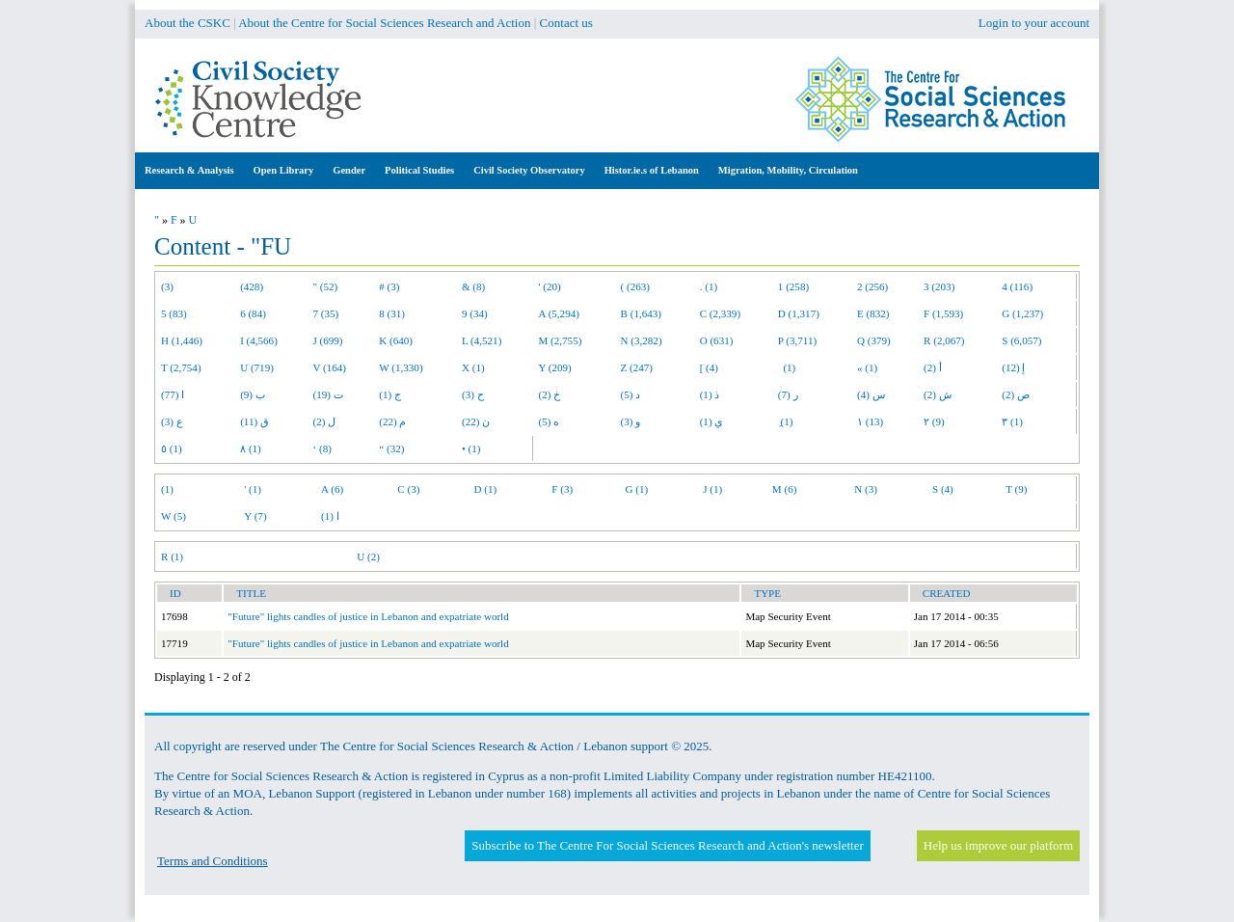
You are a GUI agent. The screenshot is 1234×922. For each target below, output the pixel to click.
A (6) (332, 489)
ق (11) (254, 421)
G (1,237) (1022, 313)
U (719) (257, 367)
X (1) (473, 367)
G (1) (637, 489)
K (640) (396, 340)
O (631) (717, 340)
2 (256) (872, 286)
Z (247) (637, 367)
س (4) (871, 394)
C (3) (408, 489)
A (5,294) (559, 313)
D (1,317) (798, 313)
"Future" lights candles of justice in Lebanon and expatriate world (368, 616)
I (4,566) (259, 340)
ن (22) (476, 421)
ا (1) (330, 516)
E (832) (873, 313)
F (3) (562, 489)
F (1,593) (943, 313)
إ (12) (1013, 367)
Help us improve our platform (998, 845)
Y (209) (555, 367)
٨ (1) (250, 448)
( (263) (635, 286)
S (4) (942, 489)
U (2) (368, 556)
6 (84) (253, 313)
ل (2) (324, 421)
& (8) (473, 286)
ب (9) (252, 394)
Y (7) (255, 516)
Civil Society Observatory (528, 170)
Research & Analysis (189, 170)
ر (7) (788, 394)
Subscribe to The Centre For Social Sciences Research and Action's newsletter (667, 845)
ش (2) (938, 394)
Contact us (566, 22)
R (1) (172, 556)
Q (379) (874, 340)
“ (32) (391, 448)
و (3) (631, 421)
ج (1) (390, 394)
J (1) (712, 489)
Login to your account (1034, 22)
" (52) (325, 286)
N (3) (865, 489)
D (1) (485, 489)
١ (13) (870, 421)
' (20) (550, 286)
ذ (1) (710, 394)
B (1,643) (641, 313)
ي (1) (712, 421)
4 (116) (1017, 286)
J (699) (328, 340)
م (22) (392, 421)
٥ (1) (171, 448)
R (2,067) (944, 340)
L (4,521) (481, 340)
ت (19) (328, 394)
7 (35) (326, 313)
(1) (786, 367)
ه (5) (549, 421)
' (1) (252, 489)
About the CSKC (187, 22)
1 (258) (793, 286)
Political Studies (419, 170)
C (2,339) (720, 313)
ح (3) (473, 394)
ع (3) (172, 421)
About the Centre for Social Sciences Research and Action (384, 22)
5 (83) (174, 313)
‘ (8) (322, 448)
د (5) (631, 394)
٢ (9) (934, 421)
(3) (167, 286)
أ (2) (933, 367)
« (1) (867, 367)
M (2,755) (560, 340)
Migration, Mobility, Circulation (788, 170)
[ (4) (709, 367)
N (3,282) (641, 340)
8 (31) (392, 313)
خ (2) (550, 394)
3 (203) (939, 286)
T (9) (1016, 489)
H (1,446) (181, 340)
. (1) (708, 286)
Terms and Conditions (212, 861)
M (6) (784, 489)
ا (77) (172, 394)
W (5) (173, 516)
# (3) (389, 286)
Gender (349, 170)
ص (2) (1016, 394)
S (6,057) (1021, 340)
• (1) (471, 448)
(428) (251, 286)
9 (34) (475, 313)
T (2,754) (181, 367)
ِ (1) (785, 421)
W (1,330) (400, 367)
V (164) (330, 367)
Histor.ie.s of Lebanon (651, 170)
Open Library (284, 170)
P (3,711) (797, 340)
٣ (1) (1012, 421)
